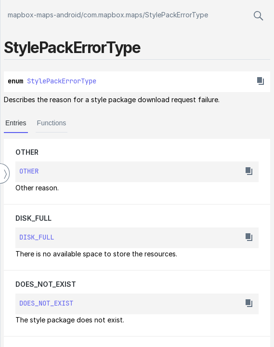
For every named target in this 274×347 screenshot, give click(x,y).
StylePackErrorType (176, 15)
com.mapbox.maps (113, 15)
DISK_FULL (33, 218)
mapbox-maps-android (44, 15)
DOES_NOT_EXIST (45, 284)
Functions (51, 123)
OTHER (27, 152)
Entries (15, 123)
